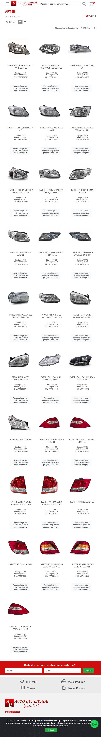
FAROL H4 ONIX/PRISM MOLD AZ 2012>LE (51, 253)
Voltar (91, 16)
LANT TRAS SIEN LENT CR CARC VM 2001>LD (82, 565)
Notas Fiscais (73, 688)
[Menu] (7, 4)
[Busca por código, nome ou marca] (59, 4)
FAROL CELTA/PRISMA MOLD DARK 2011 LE (20, 66)
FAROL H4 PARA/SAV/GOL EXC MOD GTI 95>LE (20, 316)
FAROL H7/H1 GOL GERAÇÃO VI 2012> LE (82, 378)
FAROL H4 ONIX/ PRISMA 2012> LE (82, 191)
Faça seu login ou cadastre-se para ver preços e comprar (19, 88)
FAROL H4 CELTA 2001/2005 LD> (82, 66)
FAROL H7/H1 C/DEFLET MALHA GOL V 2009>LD (51, 316)
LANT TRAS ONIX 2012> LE (20, 564)
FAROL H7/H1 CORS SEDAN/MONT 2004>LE (21, 378)
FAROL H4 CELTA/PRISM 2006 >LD (21, 129)
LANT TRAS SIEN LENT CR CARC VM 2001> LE (51, 565)
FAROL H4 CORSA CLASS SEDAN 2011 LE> (82, 129)
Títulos (27, 688)
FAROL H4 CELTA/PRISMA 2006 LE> (51, 129)
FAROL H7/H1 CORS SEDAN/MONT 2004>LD (82, 316)
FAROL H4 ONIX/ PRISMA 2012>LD (21, 253)
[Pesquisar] (84, 4)
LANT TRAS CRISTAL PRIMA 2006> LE (51, 440)
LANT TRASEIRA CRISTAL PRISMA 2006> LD (20, 628)
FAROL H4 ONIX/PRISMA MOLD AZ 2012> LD (82, 253)
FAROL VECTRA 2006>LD (21, 439)
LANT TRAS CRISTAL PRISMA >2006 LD (82, 440)
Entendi (51, 730)
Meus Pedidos (73, 681)
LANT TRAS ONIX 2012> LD (82, 502)
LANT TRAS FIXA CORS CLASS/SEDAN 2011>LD (51, 503)
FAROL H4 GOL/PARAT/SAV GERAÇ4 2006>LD (51, 191)
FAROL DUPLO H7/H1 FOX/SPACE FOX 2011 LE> (51, 66)
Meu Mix (27, 681)
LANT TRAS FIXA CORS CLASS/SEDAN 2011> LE (20, 503)
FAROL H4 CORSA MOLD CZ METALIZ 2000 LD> (21, 191)
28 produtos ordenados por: (67, 28)
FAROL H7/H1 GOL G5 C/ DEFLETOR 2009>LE (51, 378)
